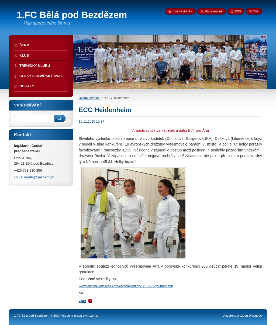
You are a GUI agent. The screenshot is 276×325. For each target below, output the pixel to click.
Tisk (255, 11)
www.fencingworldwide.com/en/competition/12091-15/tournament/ (126, 286)
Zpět (82, 301)
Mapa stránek (213, 11)
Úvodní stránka (89, 97)
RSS (238, 11)
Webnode (255, 315)
